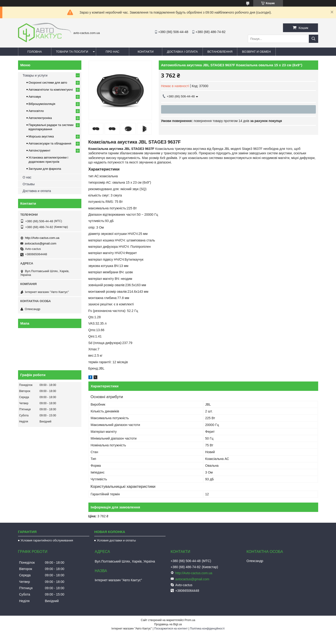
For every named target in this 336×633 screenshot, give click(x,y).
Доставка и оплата (37, 191)
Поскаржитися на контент (171, 628)
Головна (34, 51)
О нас (27, 177)
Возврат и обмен (256, 51)
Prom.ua (190, 620)
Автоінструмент (40, 150)
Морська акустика (41, 136)
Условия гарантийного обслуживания (47, 540)
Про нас (113, 51)
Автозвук (35, 96)
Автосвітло (36, 111)
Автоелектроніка (40, 118)
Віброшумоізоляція (42, 104)
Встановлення (220, 51)
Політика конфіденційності (207, 628)
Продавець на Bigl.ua (168, 624)
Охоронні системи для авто (48, 82)
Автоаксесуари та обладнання (50, 143)
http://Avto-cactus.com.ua (42, 238)
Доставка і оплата (182, 51)
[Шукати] (313, 39)
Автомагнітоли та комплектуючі (51, 89)
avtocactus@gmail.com (41, 243)
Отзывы (29, 184)
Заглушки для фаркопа (45, 168)
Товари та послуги (72, 51)
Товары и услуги (35, 75)
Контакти (146, 51)
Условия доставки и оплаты (116, 540)
